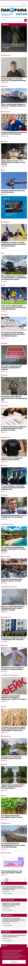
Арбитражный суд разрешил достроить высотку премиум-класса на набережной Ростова (13, 661)
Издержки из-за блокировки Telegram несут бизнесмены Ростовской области (11, 645)
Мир (12, 473)
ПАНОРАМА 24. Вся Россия (9, 918)
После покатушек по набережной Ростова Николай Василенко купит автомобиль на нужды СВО (13, 784)
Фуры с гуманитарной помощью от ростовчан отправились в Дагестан (13, 739)
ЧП (3, 253)
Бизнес (4, 547)
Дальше (24, 621)
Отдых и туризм (6, 486)
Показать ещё (5, 860)
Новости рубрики (7, 634)
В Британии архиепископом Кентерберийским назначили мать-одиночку (12, 892)
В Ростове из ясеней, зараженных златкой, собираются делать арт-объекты (12, 801)
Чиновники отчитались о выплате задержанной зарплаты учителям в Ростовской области (13, 754)
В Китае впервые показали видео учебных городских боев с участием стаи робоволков (14, 885)
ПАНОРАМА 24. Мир (7, 867)
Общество (5, 86)
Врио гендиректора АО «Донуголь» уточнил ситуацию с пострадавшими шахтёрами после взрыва (13, 850)
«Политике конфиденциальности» (11, 957)
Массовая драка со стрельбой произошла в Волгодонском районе (13, 831)
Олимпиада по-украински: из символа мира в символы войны (13, 898)
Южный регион (15, 533)
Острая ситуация (7, 608)
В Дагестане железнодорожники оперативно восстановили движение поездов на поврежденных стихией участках (12, 942)
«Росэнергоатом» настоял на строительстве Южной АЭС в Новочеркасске (11, 723)
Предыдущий (3, 621)
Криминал (5, 343)
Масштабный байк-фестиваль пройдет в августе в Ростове (11, 769)
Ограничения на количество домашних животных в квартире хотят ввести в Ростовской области (13, 708)
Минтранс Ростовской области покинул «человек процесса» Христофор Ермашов (12, 691)
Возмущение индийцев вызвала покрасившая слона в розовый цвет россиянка (12, 878)
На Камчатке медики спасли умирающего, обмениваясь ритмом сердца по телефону (12, 929)
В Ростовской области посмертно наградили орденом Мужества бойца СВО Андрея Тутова (14, 629)
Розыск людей (6, 111)
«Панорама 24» (5, 473)
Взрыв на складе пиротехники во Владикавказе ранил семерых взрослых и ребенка (13, 921)
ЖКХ (4, 170)
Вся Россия (14, 497)
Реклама (5, 448)
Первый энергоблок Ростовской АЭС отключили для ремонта (13, 676)
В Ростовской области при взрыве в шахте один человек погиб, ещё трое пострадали (13, 45)
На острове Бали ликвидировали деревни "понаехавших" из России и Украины (12, 871)
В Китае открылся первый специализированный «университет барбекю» (12, 911)
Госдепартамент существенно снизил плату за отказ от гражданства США (13, 904)
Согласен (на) (14, 961)
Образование (6, 222)
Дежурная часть (7, 55)
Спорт (4, 285)
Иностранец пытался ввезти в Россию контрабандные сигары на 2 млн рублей (13, 935)
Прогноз (5, 570)
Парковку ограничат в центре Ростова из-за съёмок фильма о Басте (12, 817)
